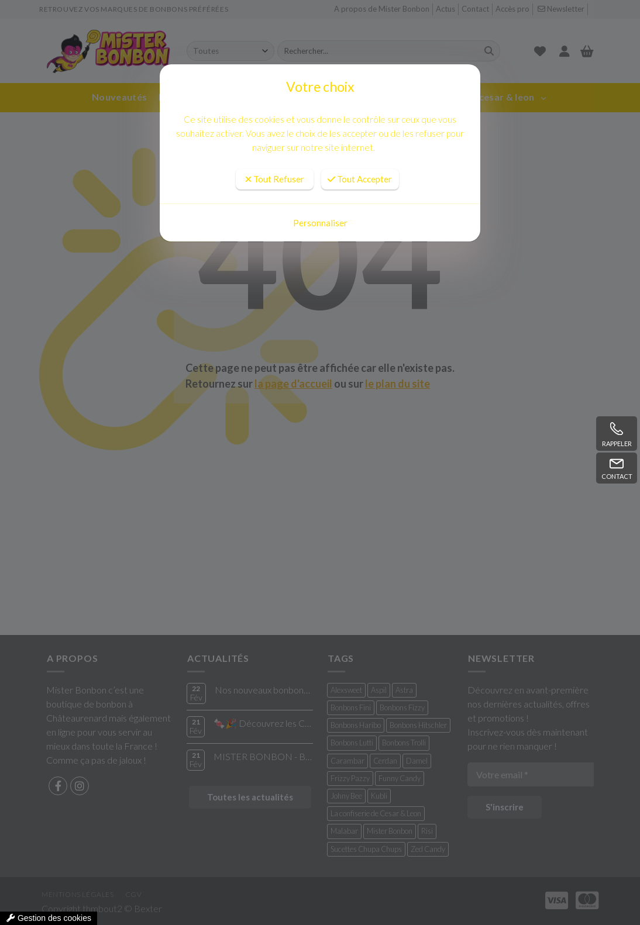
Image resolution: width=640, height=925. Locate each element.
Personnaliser (320, 223)
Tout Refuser (274, 179)
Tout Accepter (360, 179)
